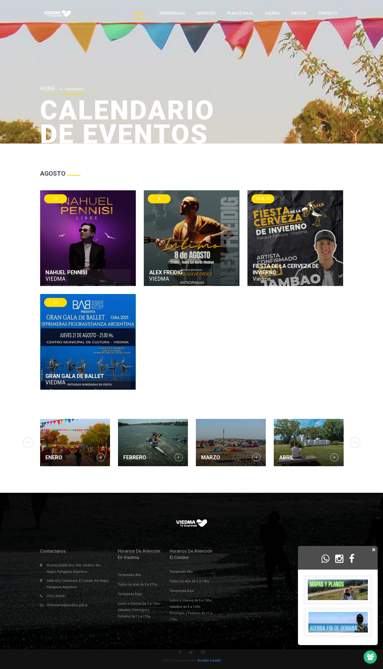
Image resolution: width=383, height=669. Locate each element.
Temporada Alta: (130, 575)
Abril (286, 457)
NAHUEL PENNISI (66, 272)
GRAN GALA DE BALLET (74, 376)
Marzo (210, 457)
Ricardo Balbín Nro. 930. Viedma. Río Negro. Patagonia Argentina (73, 568)
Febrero (134, 457)
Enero (53, 457)
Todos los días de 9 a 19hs (189, 581)
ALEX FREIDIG (166, 272)
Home (48, 88)
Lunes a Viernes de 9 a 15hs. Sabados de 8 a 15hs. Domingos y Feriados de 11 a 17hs (191, 610)
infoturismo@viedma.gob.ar (67, 605)
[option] (75, 442)
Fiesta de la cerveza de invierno (286, 269)
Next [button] (355, 442)
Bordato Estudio (209, 660)
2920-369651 (56, 596)
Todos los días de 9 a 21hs (137, 584)
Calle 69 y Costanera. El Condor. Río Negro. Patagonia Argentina (78, 584)
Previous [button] (28, 442)
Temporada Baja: (130, 594)
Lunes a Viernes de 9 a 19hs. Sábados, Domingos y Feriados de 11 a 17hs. (139, 610)
